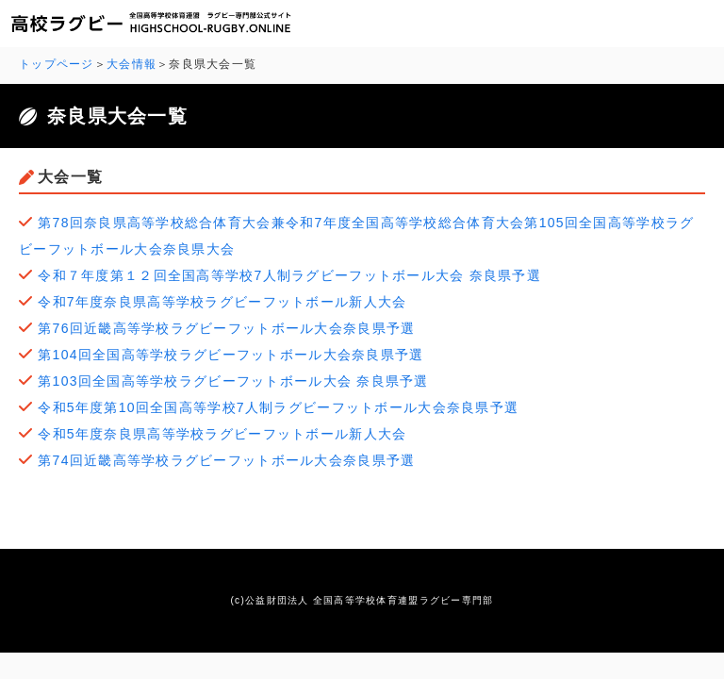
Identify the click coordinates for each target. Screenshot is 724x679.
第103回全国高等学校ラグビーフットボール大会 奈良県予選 (233, 381)
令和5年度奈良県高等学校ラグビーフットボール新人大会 (222, 433)
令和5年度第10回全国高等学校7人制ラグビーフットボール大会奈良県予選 (278, 407)
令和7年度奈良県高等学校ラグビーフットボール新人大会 (222, 301)
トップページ (56, 64)
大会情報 (131, 64)
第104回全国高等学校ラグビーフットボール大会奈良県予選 (230, 354)
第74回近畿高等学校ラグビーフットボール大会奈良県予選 (226, 460)
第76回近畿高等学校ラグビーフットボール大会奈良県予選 (226, 328)
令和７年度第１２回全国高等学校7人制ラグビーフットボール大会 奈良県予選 (289, 275)
